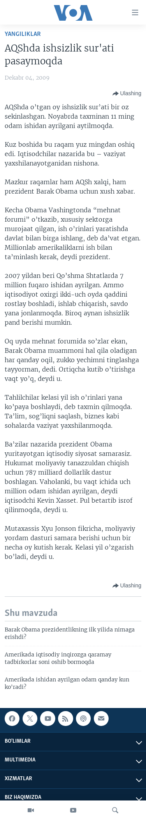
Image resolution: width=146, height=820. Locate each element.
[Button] (127, 93)
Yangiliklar (23, 34)
